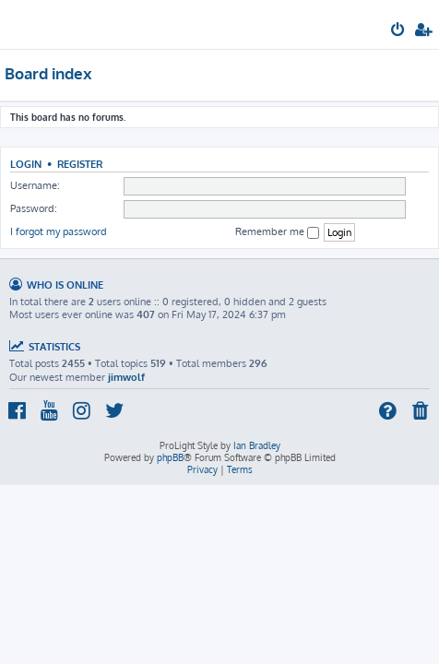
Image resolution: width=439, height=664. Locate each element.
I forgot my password (58, 231)
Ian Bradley (256, 445)
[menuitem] (399, 31)
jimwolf (126, 377)
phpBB (170, 457)
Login (26, 164)
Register (79, 164)
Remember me (277, 232)
